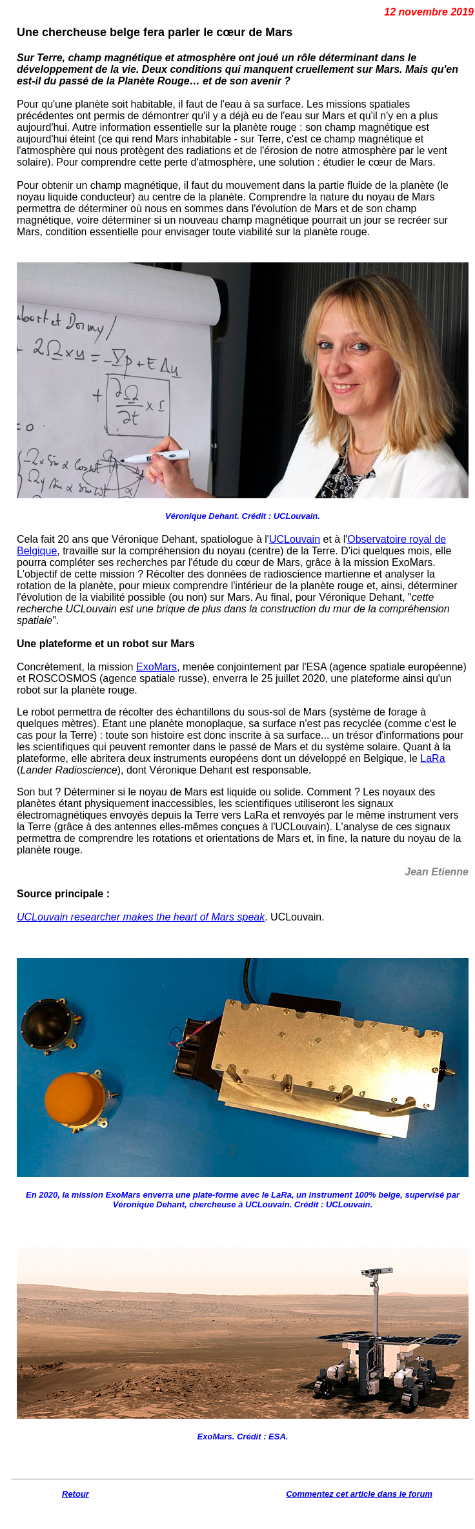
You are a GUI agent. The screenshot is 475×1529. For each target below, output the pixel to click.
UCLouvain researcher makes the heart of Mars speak (141, 916)
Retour (75, 1494)
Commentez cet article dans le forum (359, 1494)
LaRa (432, 758)
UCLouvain (294, 539)
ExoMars (156, 666)
